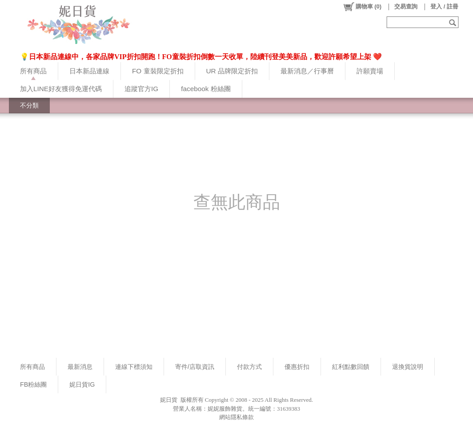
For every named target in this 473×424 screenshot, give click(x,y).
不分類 (29, 105)
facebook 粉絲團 (205, 88)
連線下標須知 (133, 366)
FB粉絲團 (33, 384)
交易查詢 (405, 6)
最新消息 (80, 366)
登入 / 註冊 (444, 6)
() (362, 6)
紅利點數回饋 (350, 366)
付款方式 (249, 366)
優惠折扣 (297, 366)
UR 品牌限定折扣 (232, 71)
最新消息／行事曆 (307, 71)
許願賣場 (370, 71)
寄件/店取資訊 (194, 366)
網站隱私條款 (236, 417)
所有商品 (33, 71)
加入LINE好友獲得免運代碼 (61, 88)
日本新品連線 (89, 71)
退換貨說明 (407, 366)
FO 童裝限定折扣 (158, 71)
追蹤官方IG (141, 88)
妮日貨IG (82, 384)
